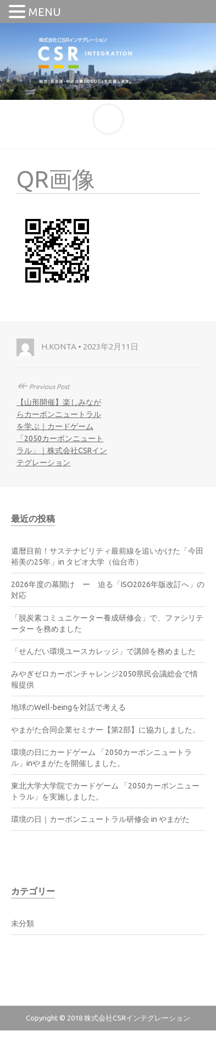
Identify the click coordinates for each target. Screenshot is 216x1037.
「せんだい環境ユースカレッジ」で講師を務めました (103, 651)
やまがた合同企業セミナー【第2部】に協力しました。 (105, 729)
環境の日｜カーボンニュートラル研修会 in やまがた (100, 819)
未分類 (22, 923)
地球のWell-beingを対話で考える (68, 707)
